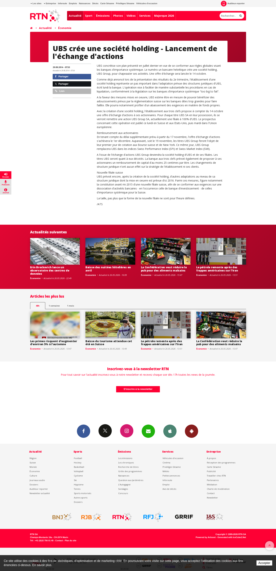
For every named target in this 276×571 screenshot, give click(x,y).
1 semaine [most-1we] (54, 305)
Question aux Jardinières (130, 480)
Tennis (77, 489)
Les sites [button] (35, 3)
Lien (59, 91)
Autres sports (80, 497)
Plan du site (70, 540)
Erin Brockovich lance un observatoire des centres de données (49, 270)
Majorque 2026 (164, 15)
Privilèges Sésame (125, 3)
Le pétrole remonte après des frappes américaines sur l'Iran (217, 268)
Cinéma (166, 462)
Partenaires (213, 480)
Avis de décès (169, 489)
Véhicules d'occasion (146, 3)
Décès (95, 3)
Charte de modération (218, 489)
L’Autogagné (124, 484)
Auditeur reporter (39, 489)
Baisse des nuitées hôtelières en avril (108, 268)
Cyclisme (78, 475)
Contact (211, 493)
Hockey (77, 462)
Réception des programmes (221, 462)
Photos (118, 15)
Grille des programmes (130, 471)
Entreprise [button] (50, 3)
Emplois (73, 3)
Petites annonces (171, 475)
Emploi (166, 484)
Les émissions (125, 458)
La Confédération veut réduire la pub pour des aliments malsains (164, 268)
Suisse (33, 462)
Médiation (212, 484)
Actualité (75, 15)
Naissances (85, 3)
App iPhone (170, 431)
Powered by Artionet (206, 537)
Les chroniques (126, 462)
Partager (61, 76)
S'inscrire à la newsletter (138, 389)
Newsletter (212, 497)
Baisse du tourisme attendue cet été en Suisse (108, 342)
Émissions (103, 15)
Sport (88, 15)
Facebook (83, 431)
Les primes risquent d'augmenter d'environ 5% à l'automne (53, 342)
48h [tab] (37, 305)
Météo (166, 471)
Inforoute (62, 3)
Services (145, 15)
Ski (75, 480)
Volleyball (78, 471)
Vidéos (131, 15)
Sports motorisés (82, 493)
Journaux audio (37, 480)
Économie (64, 28)
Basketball (79, 467)
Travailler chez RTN (216, 475)
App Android (191, 431)
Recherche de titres (128, 467)
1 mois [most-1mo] (70, 305)
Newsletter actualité (40, 493)
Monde (33, 467)
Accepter (264, 563)
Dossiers (34, 484)
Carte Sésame (107, 3)
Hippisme (79, 484)
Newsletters (148, 431)
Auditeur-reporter (233, 3)
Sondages (123, 489)
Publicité (211, 471)
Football (78, 458)
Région (33, 458)
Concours (123, 493)
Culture (33, 475)
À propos (211, 458)
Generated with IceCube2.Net (231, 537)
